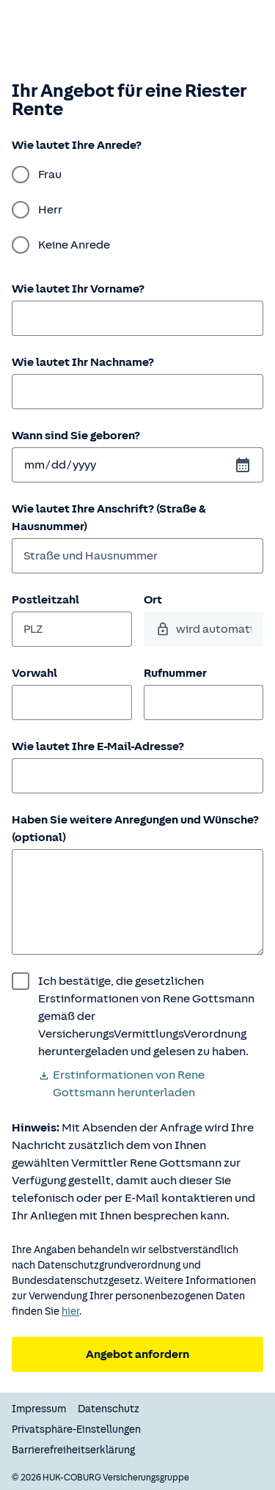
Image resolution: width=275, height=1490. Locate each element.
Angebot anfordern (137, 1354)
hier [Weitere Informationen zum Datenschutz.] (70, 1311)
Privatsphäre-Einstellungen (76, 1429)
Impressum (39, 1408)
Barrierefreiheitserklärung (73, 1450)
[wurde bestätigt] (137, 1016)
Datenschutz (108, 1408)
